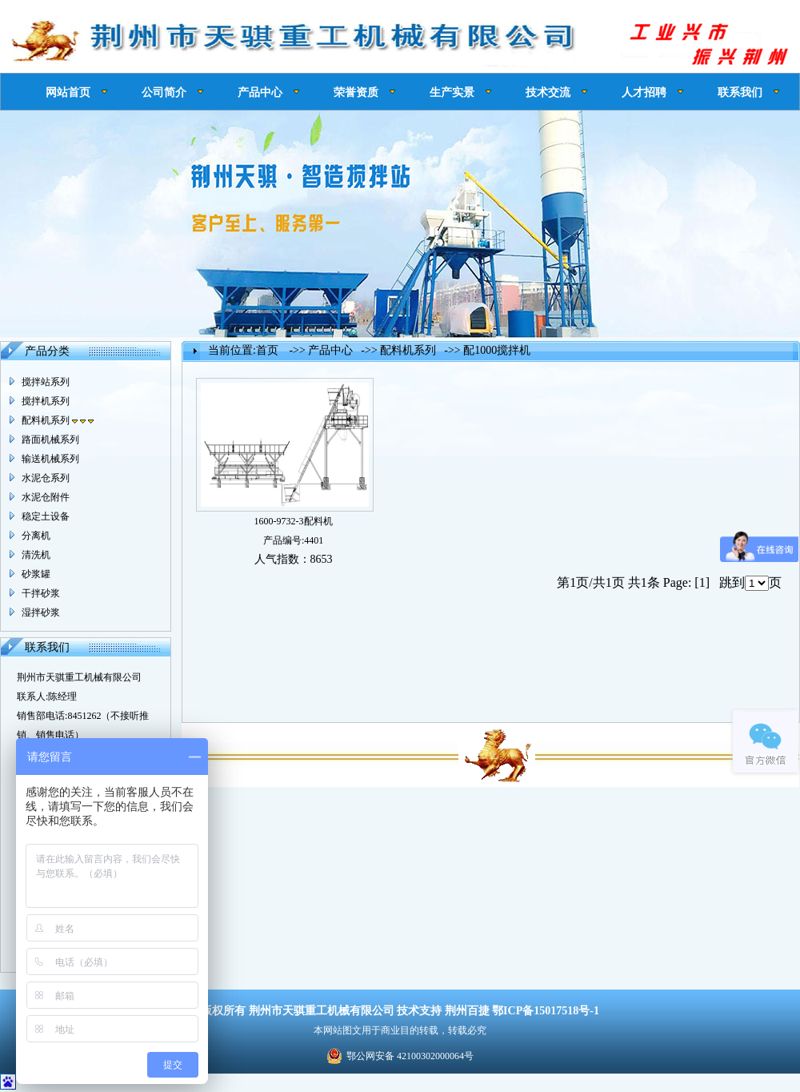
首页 (267, 350)
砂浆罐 (36, 574)
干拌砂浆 (41, 593)
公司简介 (164, 92)
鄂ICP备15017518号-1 (545, 1011)
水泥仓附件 (46, 497)
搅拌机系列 (46, 401)
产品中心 (260, 92)
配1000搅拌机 (496, 350)
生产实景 (452, 92)
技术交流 (548, 92)
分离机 (36, 535)
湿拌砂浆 (41, 612)
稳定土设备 (46, 516)
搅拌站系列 (46, 381)
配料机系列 (58, 420)
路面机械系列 (50, 439)
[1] (702, 582)
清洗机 (36, 554)
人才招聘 (644, 92)
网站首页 (68, 92)
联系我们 (740, 92)
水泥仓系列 (46, 478)
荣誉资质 (356, 92)
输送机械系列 (50, 458)
